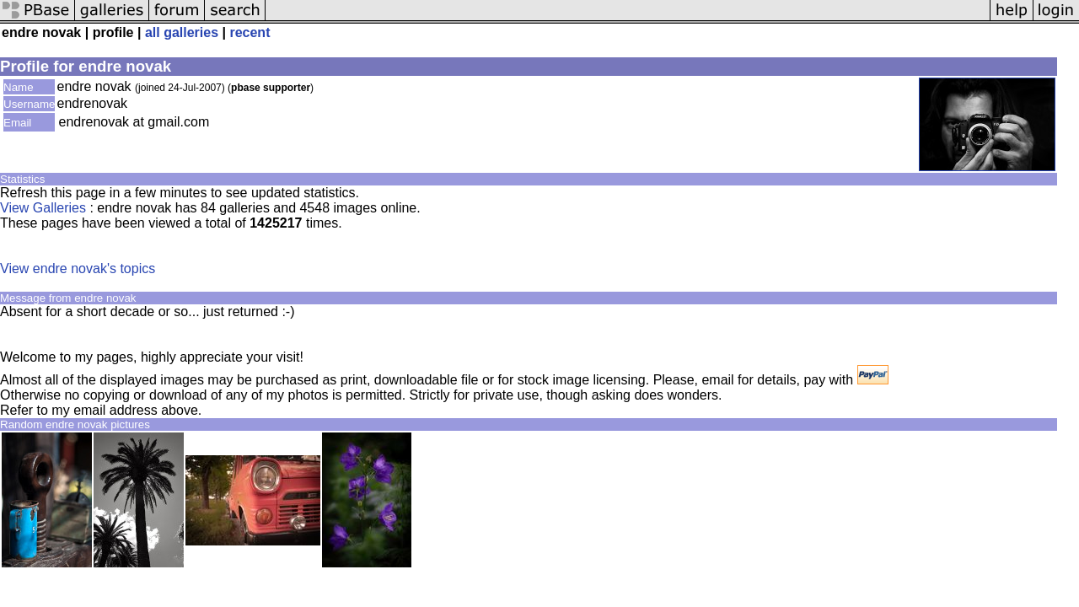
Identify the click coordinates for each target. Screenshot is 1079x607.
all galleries (181, 32)
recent (249, 32)
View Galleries (43, 208)
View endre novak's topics (77, 268)
